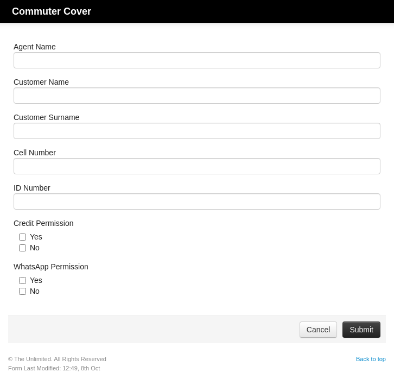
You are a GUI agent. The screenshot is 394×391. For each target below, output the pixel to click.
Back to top (371, 359)
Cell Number (35, 152)
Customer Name (41, 82)
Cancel (319, 329)
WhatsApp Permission (51, 266)
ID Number (32, 188)
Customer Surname (46, 117)
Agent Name (35, 46)
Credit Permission (43, 223)
